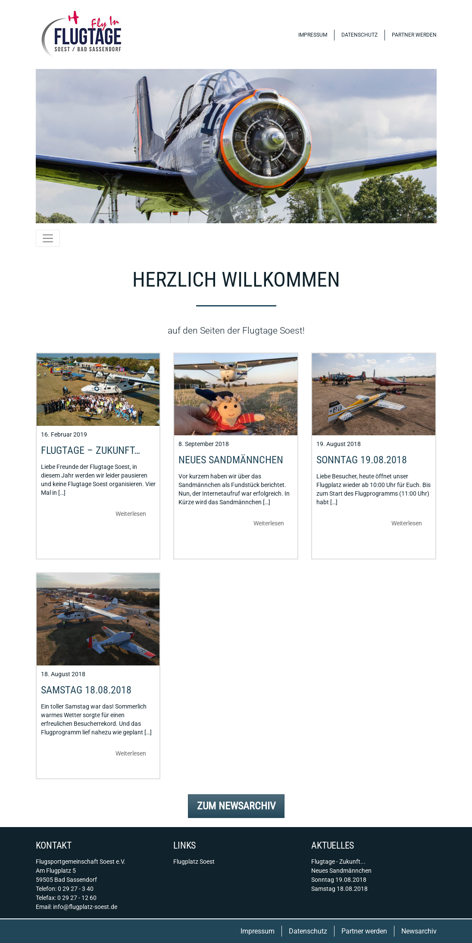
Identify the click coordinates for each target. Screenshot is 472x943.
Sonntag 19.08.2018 (361, 460)
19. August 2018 (338, 443)
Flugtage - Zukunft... (338, 861)
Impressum (312, 35)
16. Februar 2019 (64, 434)
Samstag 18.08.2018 (86, 690)
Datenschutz (359, 35)
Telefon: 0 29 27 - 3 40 (65, 888)
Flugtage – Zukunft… (90, 450)
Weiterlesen (131, 513)
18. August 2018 (63, 674)
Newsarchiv (419, 931)
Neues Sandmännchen (230, 460)
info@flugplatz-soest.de (85, 906)
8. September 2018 (203, 443)
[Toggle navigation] (48, 238)
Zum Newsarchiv (236, 806)
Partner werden (414, 35)
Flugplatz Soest (194, 861)
